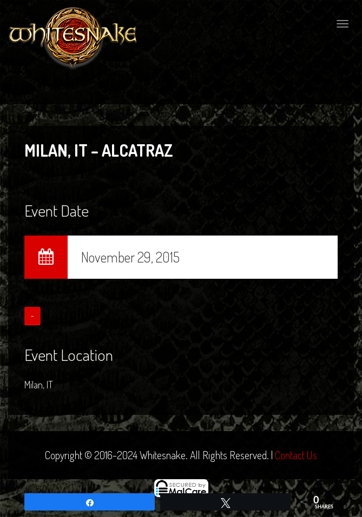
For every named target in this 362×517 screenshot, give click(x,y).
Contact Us (296, 455)
